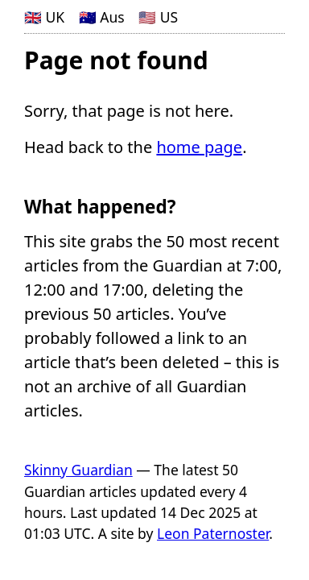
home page (199, 147)
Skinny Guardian (78, 469)
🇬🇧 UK (44, 17)
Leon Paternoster (213, 533)
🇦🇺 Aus (102, 17)
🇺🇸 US (158, 17)
